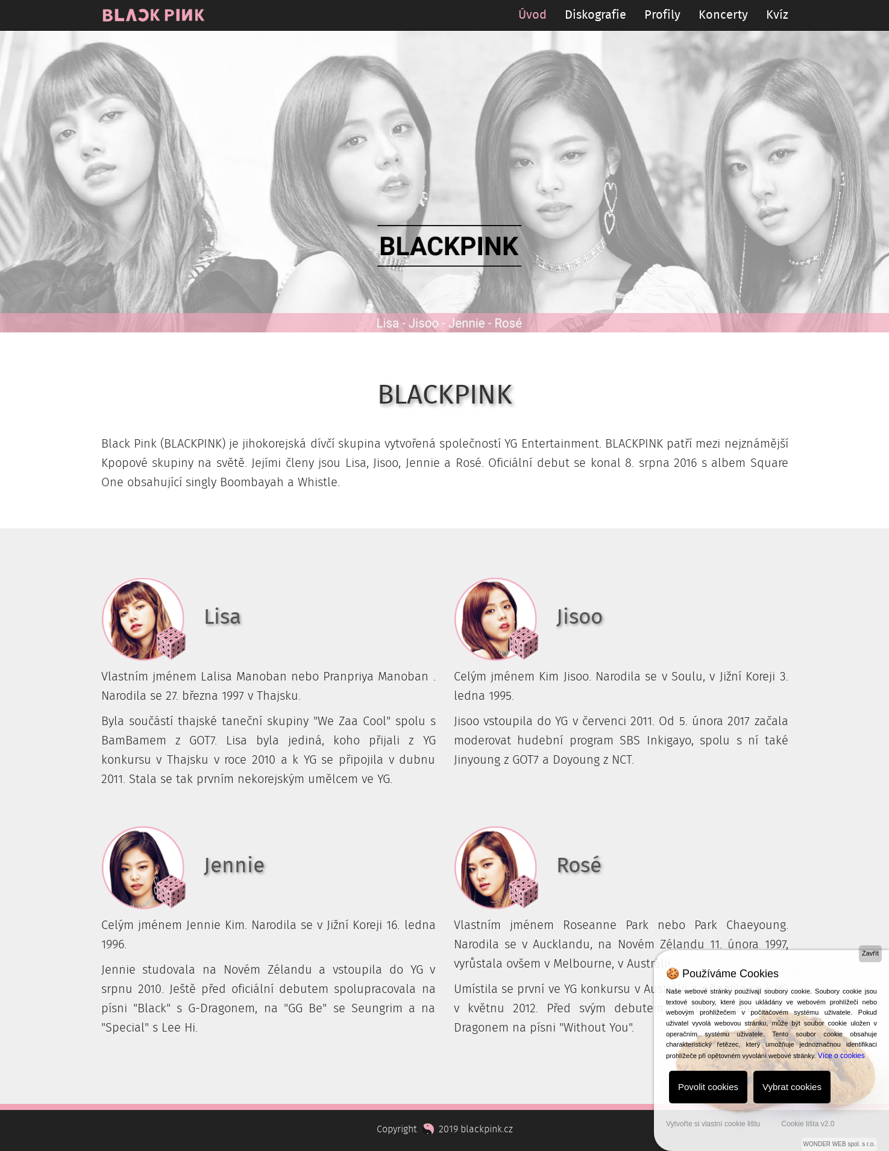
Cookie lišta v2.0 (807, 1124)
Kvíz (777, 15)
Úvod (532, 15)
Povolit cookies (708, 1087)
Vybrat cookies (791, 1087)
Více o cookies (841, 1055)
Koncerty (723, 15)
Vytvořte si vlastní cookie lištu (713, 1124)
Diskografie (595, 15)
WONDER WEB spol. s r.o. (839, 1144)
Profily (662, 15)
